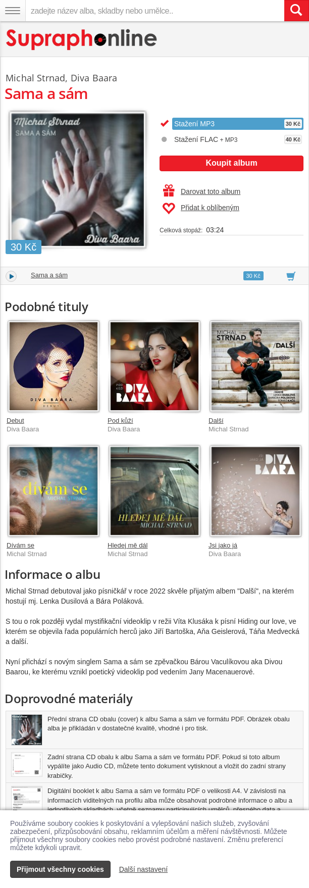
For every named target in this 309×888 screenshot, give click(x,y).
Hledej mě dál (128, 545)
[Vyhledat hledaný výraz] (296, 10)
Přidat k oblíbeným (200, 209)
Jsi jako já (223, 545)
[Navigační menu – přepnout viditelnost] (12, 10)
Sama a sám (49, 275)
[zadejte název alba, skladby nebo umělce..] (154, 10)
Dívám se (20, 545)
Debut (15, 420)
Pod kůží (120, 420)
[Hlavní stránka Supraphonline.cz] (82, 39)
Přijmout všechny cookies (60, 869)
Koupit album (231, 163)
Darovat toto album (201, 191)
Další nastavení (143, 869)
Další (216, 420)
